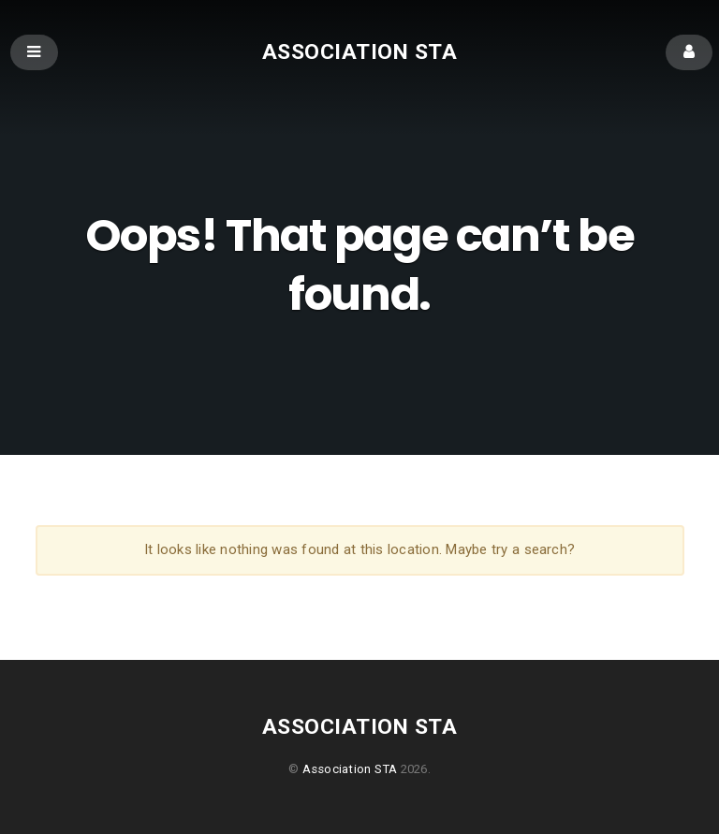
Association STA (359, 51)
